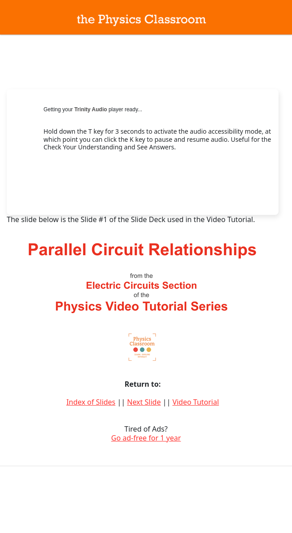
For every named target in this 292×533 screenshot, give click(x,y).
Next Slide (144, 402)
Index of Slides (90, 402)
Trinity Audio (90, 109)
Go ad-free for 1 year (146, 438)
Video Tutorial (195, 402)
